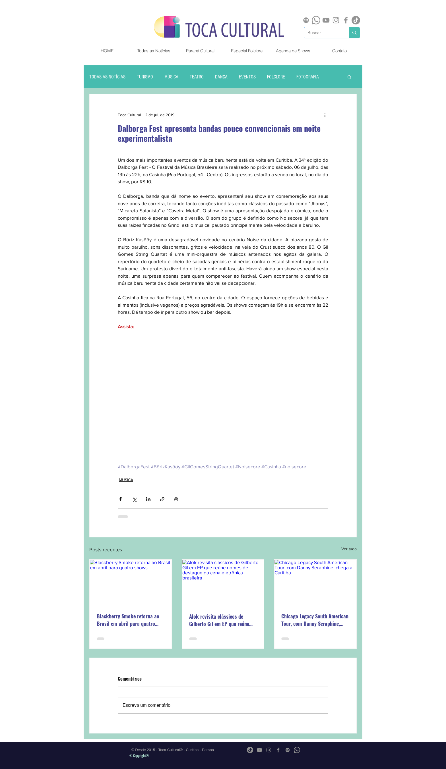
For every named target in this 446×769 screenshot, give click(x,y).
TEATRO (197, 77)
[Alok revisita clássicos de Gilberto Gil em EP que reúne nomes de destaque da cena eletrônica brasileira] (223, 583)
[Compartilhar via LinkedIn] (148, 499)
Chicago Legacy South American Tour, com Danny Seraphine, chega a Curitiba (314, 619)
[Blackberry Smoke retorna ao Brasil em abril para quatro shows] (131, 583)
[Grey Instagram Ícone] (336, 20)
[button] (349, 76)
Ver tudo (349, 548)
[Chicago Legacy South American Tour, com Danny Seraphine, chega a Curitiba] (315, 583)
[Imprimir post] (176, 499)
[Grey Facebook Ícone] (346, 20)
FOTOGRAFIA (307, 77)
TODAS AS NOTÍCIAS (107, 77)
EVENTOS (247, 77)
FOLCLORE (276, 77)
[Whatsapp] (316, 20)
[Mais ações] (324, 114)
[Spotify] (306, 20)
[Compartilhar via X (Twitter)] (134, 499)
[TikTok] (356, 20)
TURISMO (145, 77)
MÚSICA (171, 77)
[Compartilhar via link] (162, 499)
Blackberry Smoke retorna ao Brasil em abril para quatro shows (128, 619)
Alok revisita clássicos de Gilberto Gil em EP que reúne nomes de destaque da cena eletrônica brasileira (219, 620)
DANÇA (221, 77)
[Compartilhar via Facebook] (120, 499)
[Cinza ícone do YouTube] (326, 20)
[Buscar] (322, 32)
